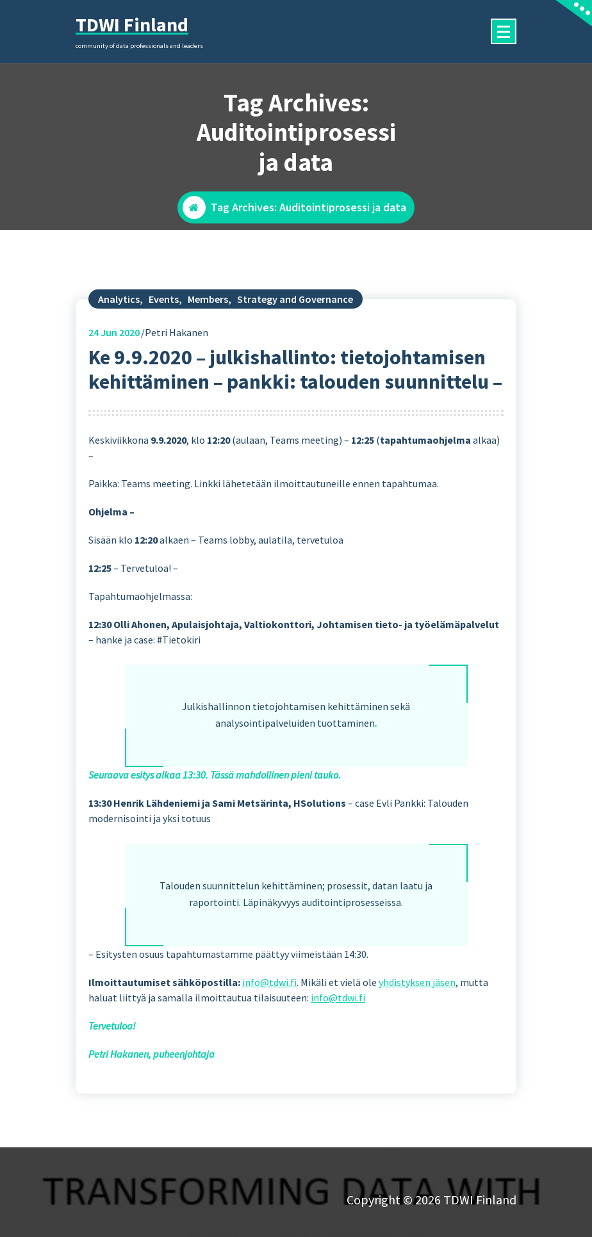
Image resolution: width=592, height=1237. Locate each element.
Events (164, 322)
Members (208, 322)
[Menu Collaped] (503, 31)
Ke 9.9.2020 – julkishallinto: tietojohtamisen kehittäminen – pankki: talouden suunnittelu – (295, 393)
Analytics (119, 322)
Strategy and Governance (295, 322)
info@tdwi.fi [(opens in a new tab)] (269, 1005)
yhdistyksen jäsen (417, 1005)
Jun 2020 (114, 356)
